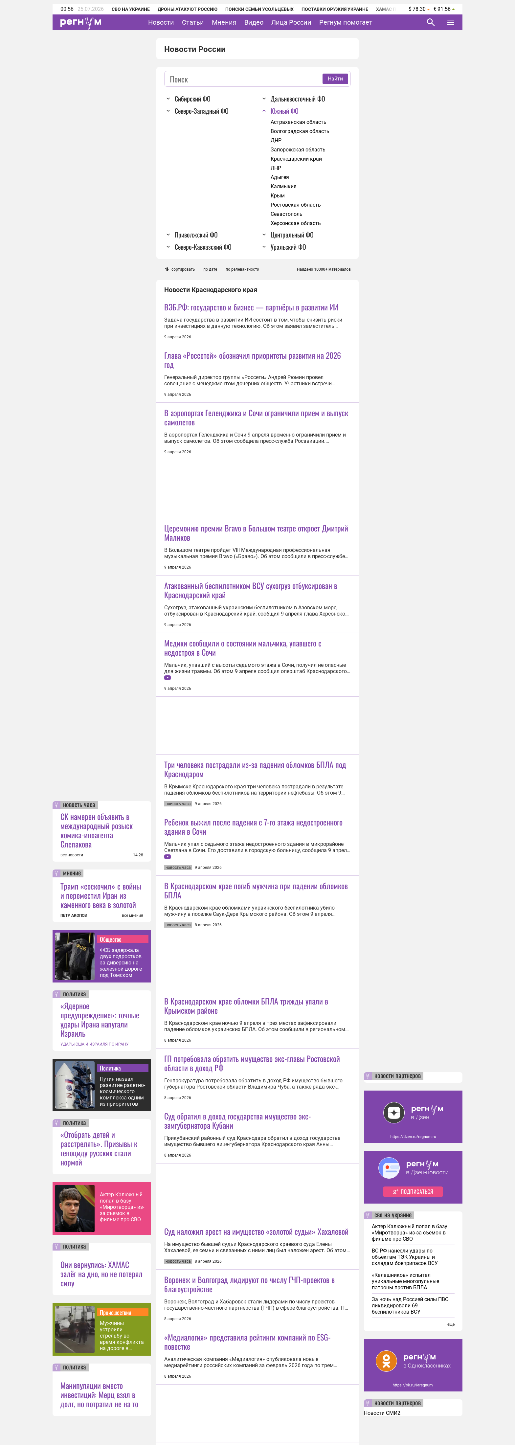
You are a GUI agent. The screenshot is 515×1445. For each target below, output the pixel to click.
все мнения (132, 915)
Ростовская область (296, 205)
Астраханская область (298, 122)
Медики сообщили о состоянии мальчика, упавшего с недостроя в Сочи (243, 647)
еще (451, 1324)
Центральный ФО (292, 234)
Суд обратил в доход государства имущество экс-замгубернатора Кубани (237, 1120)
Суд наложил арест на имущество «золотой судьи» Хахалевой (256, 1231)
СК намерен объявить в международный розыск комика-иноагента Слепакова (96, 830)
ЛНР (276, 168)
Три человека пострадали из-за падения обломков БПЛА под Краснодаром (255, 768)
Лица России (291, 22)
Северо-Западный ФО (202, 111)
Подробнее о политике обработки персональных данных (352, 1424)
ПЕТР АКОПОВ (73, 915)
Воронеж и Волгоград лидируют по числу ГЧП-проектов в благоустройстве (249, 1284)
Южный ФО (285, 111)
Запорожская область (298, 150)
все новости (71, 855)
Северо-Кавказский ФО (203, 247)
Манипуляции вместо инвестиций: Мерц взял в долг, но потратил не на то (99, 1394)
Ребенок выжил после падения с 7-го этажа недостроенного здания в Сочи (253, 826)
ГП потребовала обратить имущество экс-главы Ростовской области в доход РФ (252, 1062)
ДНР (276, 140)
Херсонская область (296, 223)
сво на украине (393, 1215)
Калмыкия (284, 186)
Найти (335, 79)
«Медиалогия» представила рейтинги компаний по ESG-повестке (247, 1341)
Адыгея (280, 177)
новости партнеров (397, 1076)
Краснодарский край (296, 159)
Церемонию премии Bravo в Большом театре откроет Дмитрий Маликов (256, 532)
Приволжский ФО (196, 234)
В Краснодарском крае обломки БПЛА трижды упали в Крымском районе (246, 1005)
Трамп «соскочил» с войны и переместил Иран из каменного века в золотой (100, 895)
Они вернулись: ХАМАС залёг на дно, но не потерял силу (101, 1273)
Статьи (193, 22)
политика (74, 994)
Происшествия (115, 1312)
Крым (278, 195)
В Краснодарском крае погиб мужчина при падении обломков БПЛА (256, 890)
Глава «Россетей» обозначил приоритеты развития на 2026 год (252, 359)
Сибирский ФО (193, 98)
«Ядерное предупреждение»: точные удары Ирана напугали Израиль (99, 1019)
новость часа (79, 805)
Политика (110, 1068)
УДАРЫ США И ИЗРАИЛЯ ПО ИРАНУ (94, 1044)
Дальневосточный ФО (298, 98)
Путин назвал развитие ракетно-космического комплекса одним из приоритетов (122, 1091)
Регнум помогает (345, 22)
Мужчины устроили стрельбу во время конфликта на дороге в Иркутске (122, 1335)
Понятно (436, 1424)
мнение (72, 873)
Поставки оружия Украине (335, 9)
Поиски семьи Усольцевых (259, 9)
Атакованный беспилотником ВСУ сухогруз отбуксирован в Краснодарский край (250, 589)
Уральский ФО (288, 247)
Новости (161, 22)
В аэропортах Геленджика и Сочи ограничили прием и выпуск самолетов (256, 417)
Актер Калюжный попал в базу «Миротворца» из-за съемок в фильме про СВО (122, 1207)
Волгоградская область (300, 131)
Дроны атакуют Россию (187, 9)
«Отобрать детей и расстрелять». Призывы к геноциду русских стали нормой (98, 1148)
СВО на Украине (131, 9)
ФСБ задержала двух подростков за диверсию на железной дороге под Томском (121, 962)
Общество (111, 939)
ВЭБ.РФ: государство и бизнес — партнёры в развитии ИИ (251, 307)
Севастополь (286, 214)
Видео (253, 22)
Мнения (224, 22)
